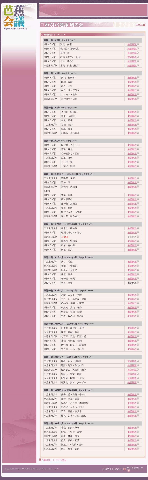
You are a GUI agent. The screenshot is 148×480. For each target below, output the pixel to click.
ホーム (140, 24)
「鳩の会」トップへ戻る (53, 460)
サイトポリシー (135, 469)
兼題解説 (132, 44)
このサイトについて (114, 469)
